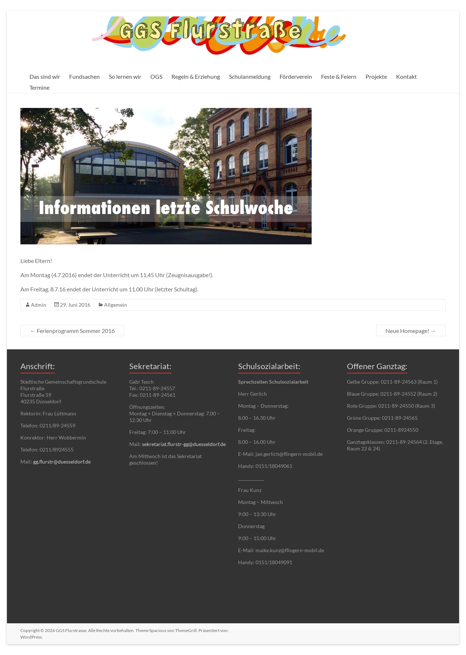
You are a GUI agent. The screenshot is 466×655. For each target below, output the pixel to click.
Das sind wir (44, 76)
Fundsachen (84, 76)
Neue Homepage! (411, 330)
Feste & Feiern (338, 76)
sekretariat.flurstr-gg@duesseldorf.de (184, 444)
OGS (156, 76)
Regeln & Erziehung (195, 76)
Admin (38, 305)
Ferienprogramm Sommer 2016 (72, 330)
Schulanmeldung (249, 76)
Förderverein (296, 76)
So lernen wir (125, 76)
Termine (39, 87)
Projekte (376, 76)
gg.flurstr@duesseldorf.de (62, 461)
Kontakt (406, 76)
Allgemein (115, 305)
